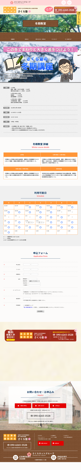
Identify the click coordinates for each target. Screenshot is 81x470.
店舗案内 (13, 39)
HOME (40, 435)
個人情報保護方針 (28, 307)
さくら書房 (54, 437)
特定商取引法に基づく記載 (45, 438)
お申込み (57, 405)
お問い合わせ (41, 405)
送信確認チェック (28, 305)
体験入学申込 (23, 405)
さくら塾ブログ (68, 39)
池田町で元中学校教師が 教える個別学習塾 (23, 437)
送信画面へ (40, 311)
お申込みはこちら (11, 339)
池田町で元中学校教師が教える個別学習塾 (28, 10)
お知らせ (26, 39)
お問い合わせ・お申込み (41, 39)
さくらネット (54, 39)
